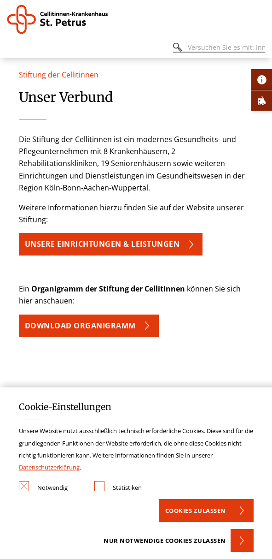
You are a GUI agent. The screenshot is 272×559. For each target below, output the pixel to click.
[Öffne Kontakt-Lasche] (261, 79)
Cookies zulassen (195, 510)
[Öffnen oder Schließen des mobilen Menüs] (12, 48)
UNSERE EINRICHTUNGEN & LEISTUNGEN (102, 244)
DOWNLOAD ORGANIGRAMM (80, 326)
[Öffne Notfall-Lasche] (261, 100)
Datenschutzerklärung (49, 467)
